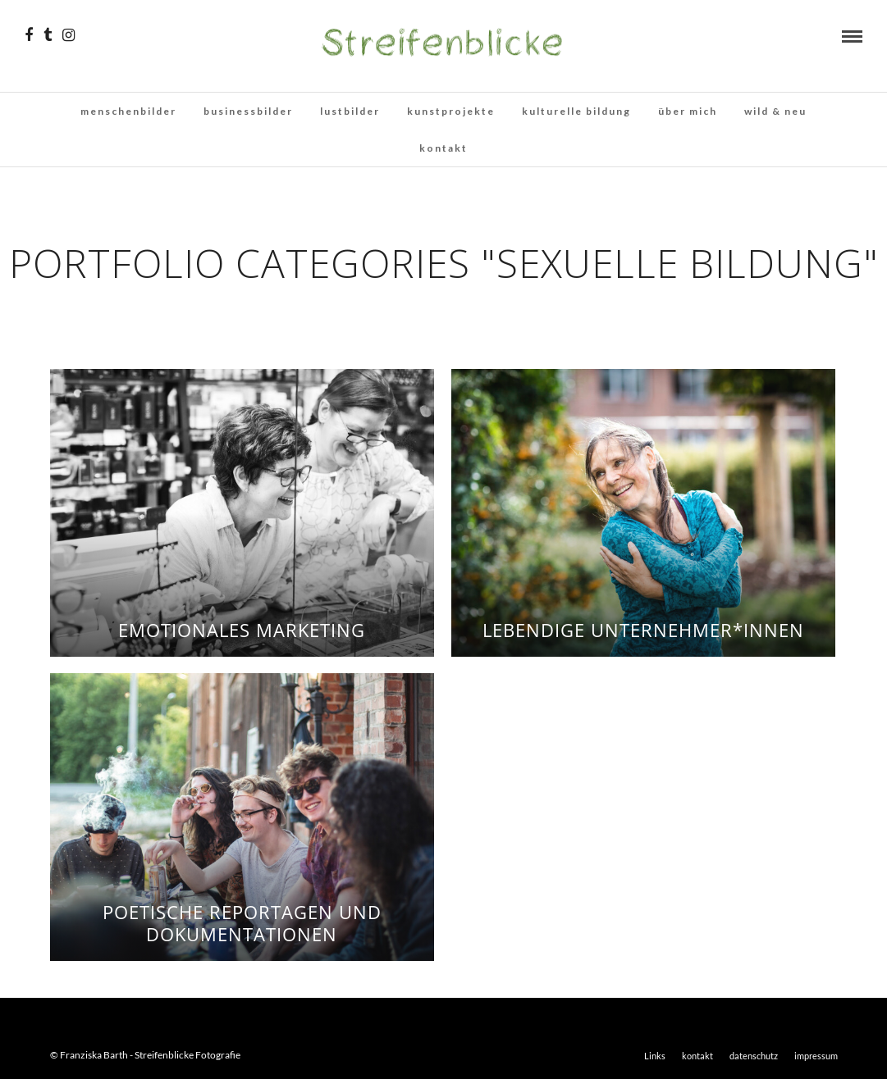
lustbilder (350, 111)
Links (654, 1055)
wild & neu (775, 111)
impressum (816, 1055)
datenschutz (753, 1055)
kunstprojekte (451, 111)
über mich (687, 111)
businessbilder (248, 111)
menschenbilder (128, 111)
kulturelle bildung (576, 111)
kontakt (443, 148)
